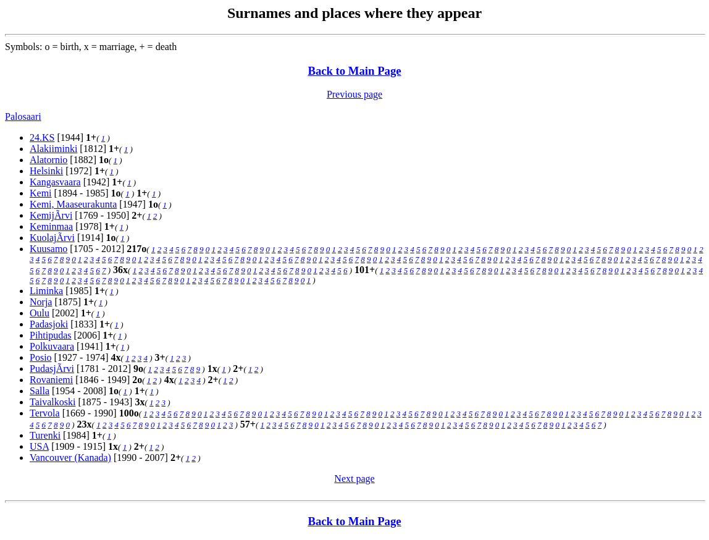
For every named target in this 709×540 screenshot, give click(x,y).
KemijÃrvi (51, 215)
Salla (39, 391)
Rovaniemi (51, 379)
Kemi (41, 193)
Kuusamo (48, 248)
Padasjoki (49, 324)
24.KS (42, 137)
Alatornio (48, 159)
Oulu (39, 313)
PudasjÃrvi (52, 368)
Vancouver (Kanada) (70, 457)
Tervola (45, 413)
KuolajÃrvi (52, 237)
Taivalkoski (52, 402)
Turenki (45, 435)
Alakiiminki (53, 148)
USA (39, 446)
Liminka (46, 290)
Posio (41, 357)
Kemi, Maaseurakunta (73, 204)
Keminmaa (51, 226)
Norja (41, 302)
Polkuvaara (52, 346)
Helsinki (46, 171)
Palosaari (23, 116)
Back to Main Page (354, 70)
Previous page (354, 94)
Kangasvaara (55, 182)
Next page (354, 478)
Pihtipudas (51, 335)
